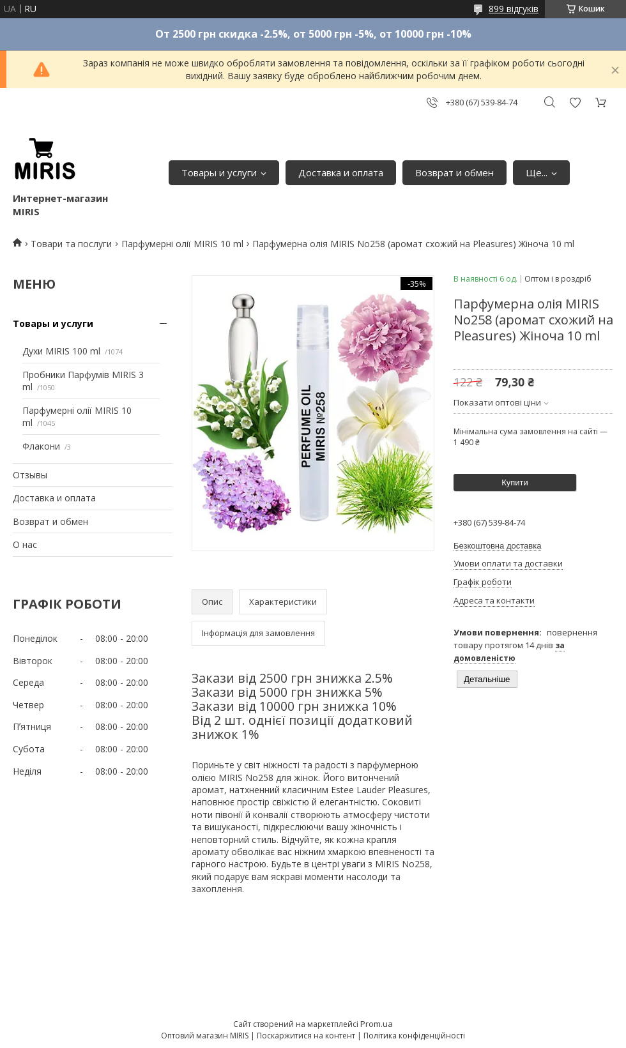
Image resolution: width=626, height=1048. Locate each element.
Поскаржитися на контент (306, 1035)
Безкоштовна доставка (497, 546)
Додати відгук (575, 102)
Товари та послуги (71, 244)
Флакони (41, 446)
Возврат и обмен (454, 172)
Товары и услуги (219, 172)
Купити (514, 482)
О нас (25, 544)
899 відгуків (513, 9)
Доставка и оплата (340, 172)
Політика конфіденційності (414, 1035)
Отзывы (30, 475)
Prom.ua (376, 1023)
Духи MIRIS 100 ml (61, 351)
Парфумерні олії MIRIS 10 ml (182, 244)
